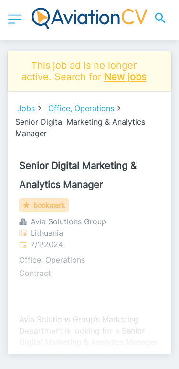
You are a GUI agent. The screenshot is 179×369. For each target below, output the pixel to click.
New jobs (125, 77)
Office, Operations (81, 108)
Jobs (26, 108)
